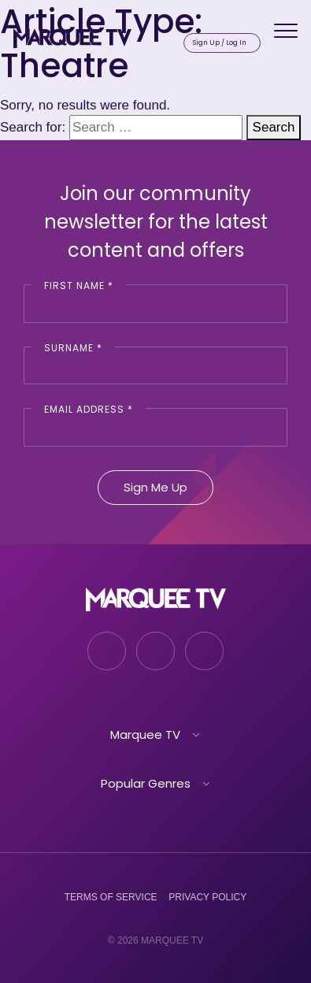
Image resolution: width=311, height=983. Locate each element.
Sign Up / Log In (219, 42)
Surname (73, 347)
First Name (78, 285)
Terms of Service (111, 897)
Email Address (88, 409)
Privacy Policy (207, 897)
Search (274, 127)
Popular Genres (146, 783)
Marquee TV (145, 734)
